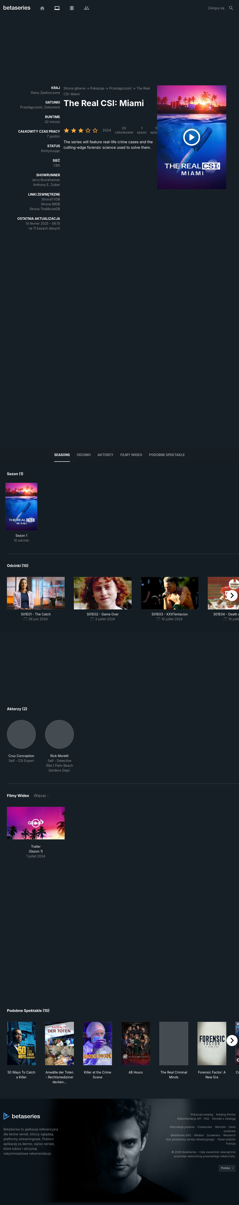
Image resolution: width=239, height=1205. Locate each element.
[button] (21, 746)
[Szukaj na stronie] (231, 8)
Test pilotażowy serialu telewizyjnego (190, 1139)
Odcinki (84, 455)
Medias (199, 1135)
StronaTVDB (51, 199)
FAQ (206, 1118)
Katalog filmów (226, 1114)
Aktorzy (105, 455)
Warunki (220, 1127)
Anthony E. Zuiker (46, 185)
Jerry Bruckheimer (46, 180)
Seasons (62, 455)
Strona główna (74, 88)
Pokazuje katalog (202, 1114)
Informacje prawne (182, 1127)
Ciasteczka (204, 1127)
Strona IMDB (50, 204)
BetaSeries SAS (181, 1135)
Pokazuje (97, 88)
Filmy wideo (131, 455)
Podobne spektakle (167, 455)
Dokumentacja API (189, 1118)
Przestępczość (120, 88)
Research (229, 1135)
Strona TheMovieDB (45, 209)
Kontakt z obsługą (224, 1118)
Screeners (213, 1135)
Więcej (39, 795)
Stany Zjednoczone (45, 93)
